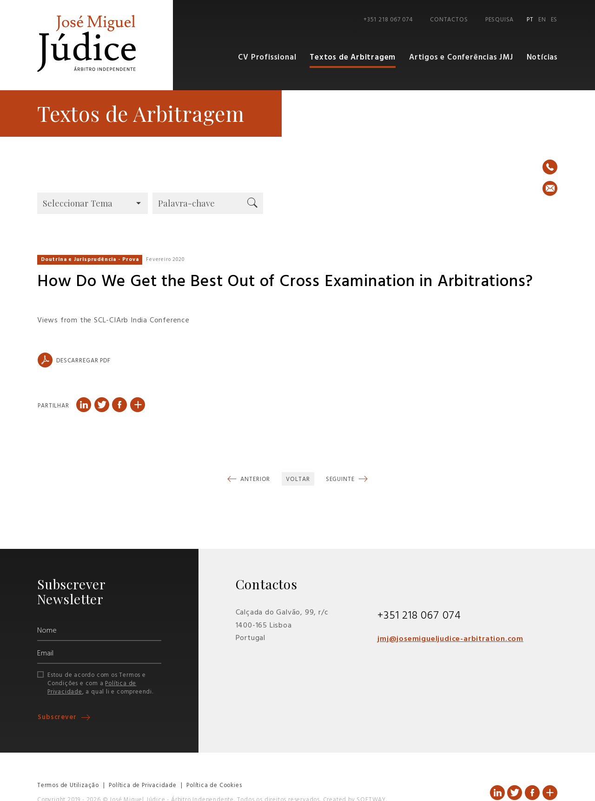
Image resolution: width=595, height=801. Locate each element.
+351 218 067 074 (388, 20)
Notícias (542, 57)
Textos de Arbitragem (353, 57)
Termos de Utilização (68, 785)
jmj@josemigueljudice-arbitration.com (450, 639)
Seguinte (341, 479)
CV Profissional (267, 57)
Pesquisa (499, 20)
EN (542, 20)
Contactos (449, 20)
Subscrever (58, 717)
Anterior (254, 479)
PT (530, 20)
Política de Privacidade (142, 785)
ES (554, 20)
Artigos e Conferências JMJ (461, 57)
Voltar (298, 479)
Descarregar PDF (74, 360)
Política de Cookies (214, 785)
